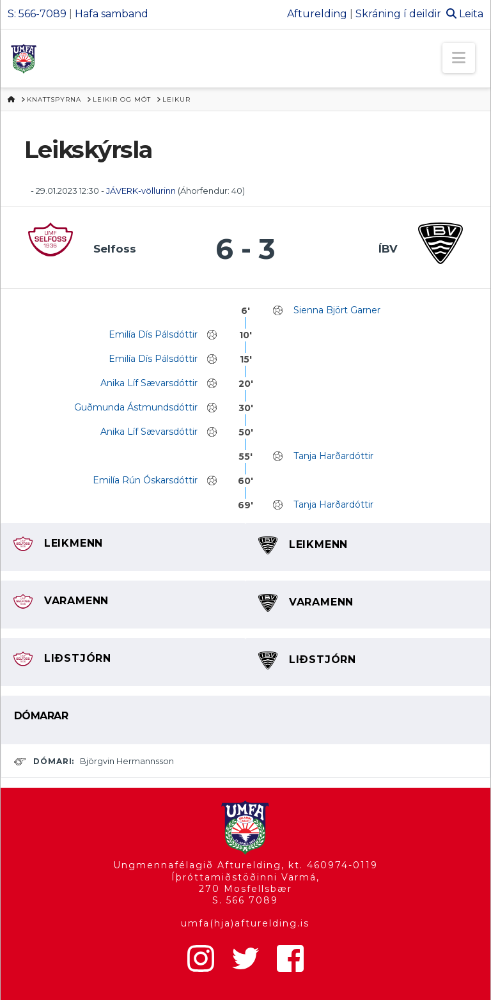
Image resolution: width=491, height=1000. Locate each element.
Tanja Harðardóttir (333, 456)
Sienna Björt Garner (336, 310)
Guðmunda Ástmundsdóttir (136, 407)
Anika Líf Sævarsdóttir (149, 383)
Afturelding (317, 14)
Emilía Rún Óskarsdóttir (145, 480)
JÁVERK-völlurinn (141, 190)
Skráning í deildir (398, 14)
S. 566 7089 (245, 900)
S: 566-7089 (37, 14)
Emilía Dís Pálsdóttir (153, 334)
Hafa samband (111, 14)
